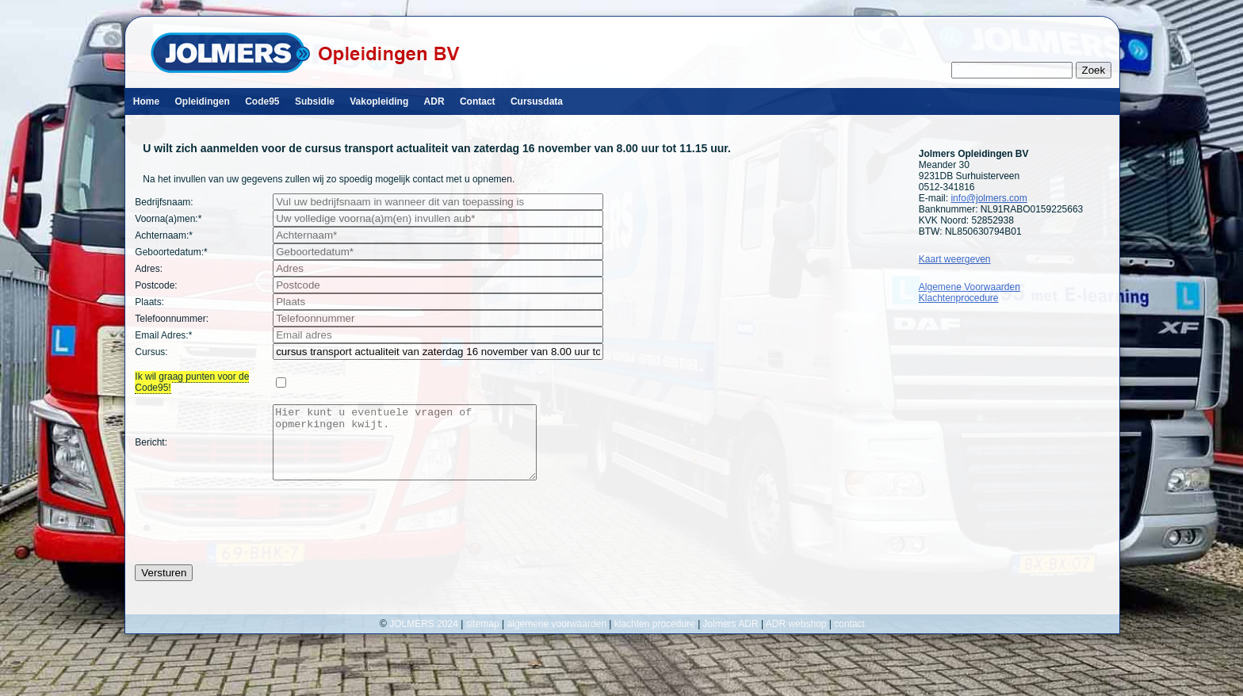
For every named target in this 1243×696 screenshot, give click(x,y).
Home (146, 101)
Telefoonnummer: (171, 318)
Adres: (149, 268)
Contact (477, 101)
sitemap (482, 638)
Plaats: (149, 302)
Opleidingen (201, 101)
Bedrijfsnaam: (164, 202)
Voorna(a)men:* (168, 218)
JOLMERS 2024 (425, 638)
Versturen (163, 587)
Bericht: (151, 449)
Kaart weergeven (955, 259)
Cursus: (151, 352)
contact (849, 638)
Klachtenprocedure (959, 298)
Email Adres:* (163, 335)
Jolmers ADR (731, 638)
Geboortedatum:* (171, 252)
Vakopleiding (379, 101)
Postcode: (156, 285)
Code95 (262, 101)
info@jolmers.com (988, 198)
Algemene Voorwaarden (969, 287)
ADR (434, 101)
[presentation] (255, 537)
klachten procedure (654, 638)
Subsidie (315, 101)
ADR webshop (796, 638)
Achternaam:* (164, 235)
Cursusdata (537, 101)
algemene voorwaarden (556, 638)
